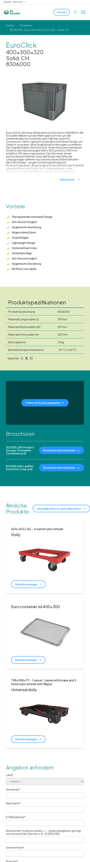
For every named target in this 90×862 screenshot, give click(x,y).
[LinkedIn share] (31, 358)
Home (10, 25)
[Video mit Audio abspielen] (45, 403)
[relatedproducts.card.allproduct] (61, 508)
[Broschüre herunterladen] (61, 450)
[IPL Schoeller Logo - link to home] (12, 12)
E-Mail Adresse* (15, 816)
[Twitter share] (26, 358)
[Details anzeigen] (28, 584)
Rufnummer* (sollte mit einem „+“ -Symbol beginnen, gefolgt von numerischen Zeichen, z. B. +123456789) (43, 832)
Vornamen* (13, 789)
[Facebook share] (22, 358)
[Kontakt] (61, 12)
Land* (9, 774)
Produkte (26, 25)
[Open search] (75, 12)
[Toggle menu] (83, 12)
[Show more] (72, 179)
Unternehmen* (15, 847)
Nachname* (13, 803)
